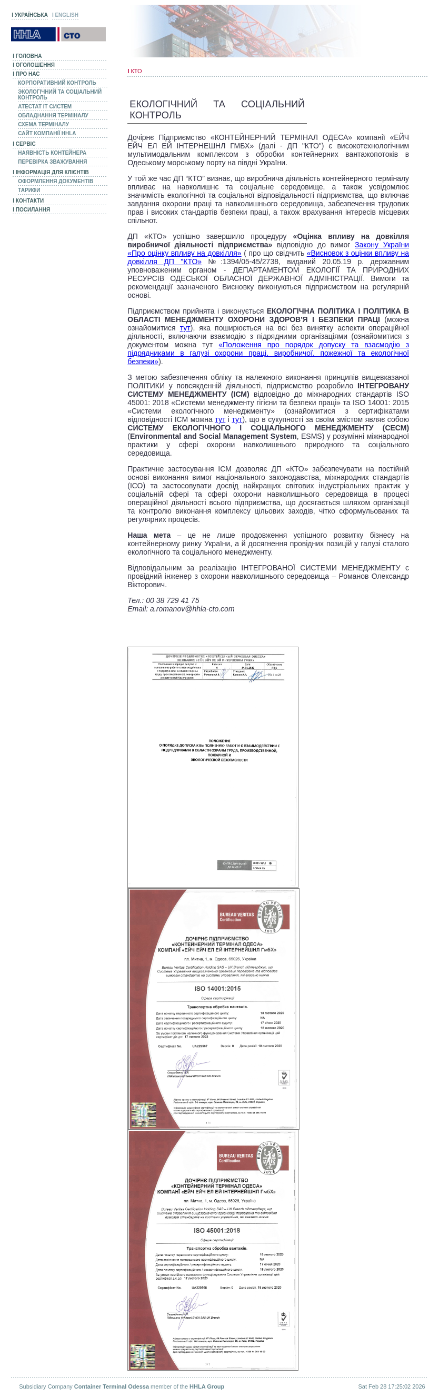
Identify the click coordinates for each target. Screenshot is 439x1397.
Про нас (26, 74)
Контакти (28, 201)
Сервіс (24, 144)
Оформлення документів (55, 181)
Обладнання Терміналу (53, 115)
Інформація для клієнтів (50, 172)
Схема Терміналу (43, 124)
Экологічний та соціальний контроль (60, 94)
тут (185, 328)
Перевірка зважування (52, 162)
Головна (27, 56)
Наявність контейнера (52, 153)
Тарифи (29, 190)
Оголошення (34, 65)
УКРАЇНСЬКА (30, 15)
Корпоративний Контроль (57, 83)
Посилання (31, 210)
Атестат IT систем (45, 106)
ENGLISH (65, 15)
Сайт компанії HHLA (47, 133)
